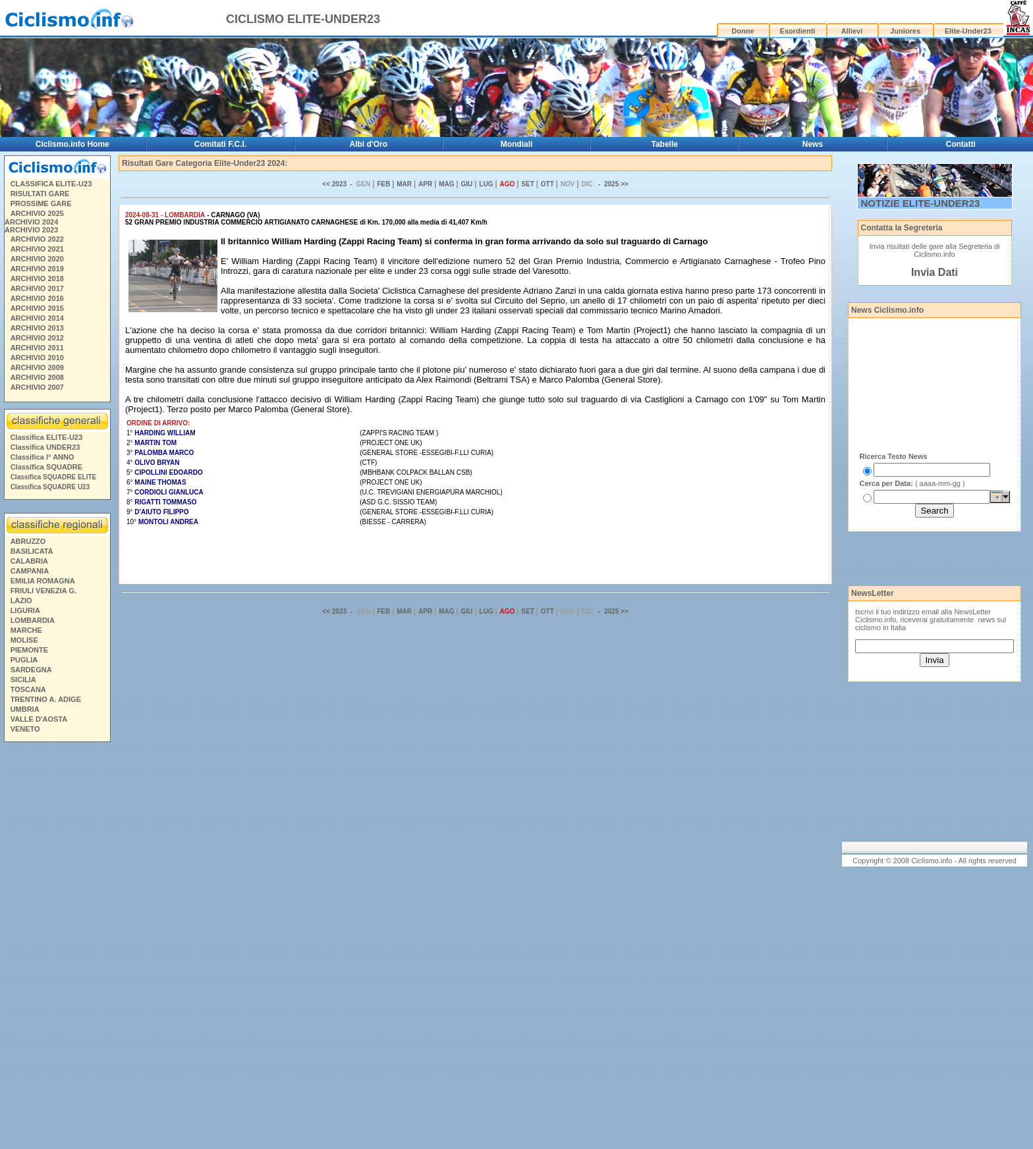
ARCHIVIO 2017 (37, 288)
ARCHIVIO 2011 (37, 348)
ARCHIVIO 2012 (37, 338)
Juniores (905, 31)
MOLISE (24, 640)
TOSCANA (28, 689)
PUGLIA (24, 660)
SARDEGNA (31, 670)
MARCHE (26, 630)
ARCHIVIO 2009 (37, 367)
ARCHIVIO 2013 (37, 328)
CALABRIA (29, 561)
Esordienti (798, 31)
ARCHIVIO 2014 (37, 318)
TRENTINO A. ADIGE (46, 699)
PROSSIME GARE (41, 203)
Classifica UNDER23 (45, 447)
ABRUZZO (28, 541)
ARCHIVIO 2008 (37, 377)
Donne (743, 31)
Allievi (851, 31)
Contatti (961, 144)
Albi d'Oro (369, 144)
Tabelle (665, 144)
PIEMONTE (29, 650)
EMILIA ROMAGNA (43, 581)
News (812, 144)
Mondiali (517, 144)
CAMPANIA (30, 571)
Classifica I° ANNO (42, 457)
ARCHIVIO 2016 (37, 298)
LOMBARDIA (33, 620)
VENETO (25, 729)
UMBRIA (25, 709)
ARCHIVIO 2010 (37, 357)
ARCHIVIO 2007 (37, 387)
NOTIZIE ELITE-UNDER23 (920, 203)
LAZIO (21, 600)
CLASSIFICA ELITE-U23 (51, 184)
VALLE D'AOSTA (39, 719)
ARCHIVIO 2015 (37, 308)
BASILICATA (32, 551)
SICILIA (23, 679)
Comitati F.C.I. (220, 144)
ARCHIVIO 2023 (31, 230)
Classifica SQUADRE (46, 467)
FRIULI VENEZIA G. (43, 591)
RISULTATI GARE (40, 194)
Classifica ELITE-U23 (46, 437)
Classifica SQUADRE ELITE (54, 477)
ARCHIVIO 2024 (31, 222)
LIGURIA (25, 610)
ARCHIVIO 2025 (37, 213)
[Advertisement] (56, 947)
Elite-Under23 (968, 31)
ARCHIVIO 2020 (37, 259)
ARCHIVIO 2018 (37, 278)
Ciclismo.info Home (72, 144)
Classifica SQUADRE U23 (50, 487)
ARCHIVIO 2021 (37, 249)
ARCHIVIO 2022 (37, 239)
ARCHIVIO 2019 (37, 269)
